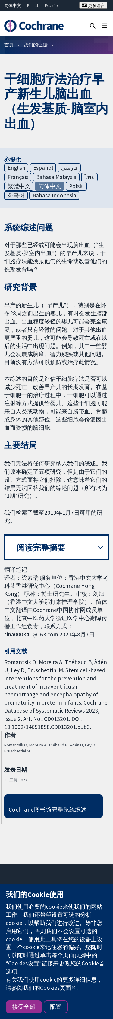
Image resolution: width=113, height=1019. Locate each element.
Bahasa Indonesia (54, 195)
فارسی (69, 167)
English (33, 5)
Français (18, 177)
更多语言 (93, 5)
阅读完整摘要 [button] (41, 548)
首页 (9, 45)
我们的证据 (36, 45)
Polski (76, 186)
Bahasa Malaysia (56, 177)
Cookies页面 (55, 987)
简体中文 (12, 5)
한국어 (16, 195)
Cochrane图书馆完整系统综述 (48, 809)
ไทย (89, 177)
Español (52, 5)
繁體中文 (19, 186)
